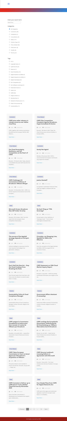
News (13, 40)
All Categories (14, 29)
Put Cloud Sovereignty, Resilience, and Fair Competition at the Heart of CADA (18, 152)
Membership (15, 98)
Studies (13, 50)
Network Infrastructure (17, 101)
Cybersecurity (15, 67)
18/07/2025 (46, 359)
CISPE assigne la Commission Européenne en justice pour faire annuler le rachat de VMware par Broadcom (18, 324)
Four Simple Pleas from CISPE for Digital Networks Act (47, 384)
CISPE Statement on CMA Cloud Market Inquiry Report (47, 266)
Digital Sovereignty (16, 80)
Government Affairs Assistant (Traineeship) (47, 295)
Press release (15, 45)
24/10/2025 (46, 214)
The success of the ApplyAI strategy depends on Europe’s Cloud (19, 238)
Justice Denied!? (42, 180)
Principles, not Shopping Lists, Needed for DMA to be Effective (47, 238)
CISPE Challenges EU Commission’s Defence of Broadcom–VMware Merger (18, 181)
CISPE (11, 127)
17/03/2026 (18, 158)
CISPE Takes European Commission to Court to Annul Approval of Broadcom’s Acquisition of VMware (19, 354)
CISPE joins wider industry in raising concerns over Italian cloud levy (18, 122)
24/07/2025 (18, 330)
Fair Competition (15, 82)
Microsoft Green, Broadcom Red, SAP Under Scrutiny (18, 210)
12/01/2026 (46, 153)
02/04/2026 (18, 127)
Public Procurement (16, 103)
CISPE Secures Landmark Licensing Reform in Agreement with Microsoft (46, 354)
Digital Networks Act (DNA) (18, 77)
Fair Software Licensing (17, 85)
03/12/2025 (46, 184)
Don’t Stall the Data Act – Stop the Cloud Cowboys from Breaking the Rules (19, 267)
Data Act (13, 69)
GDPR (13, 93)
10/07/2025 (46, 388)
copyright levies (15, 64)
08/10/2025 (18, 243)
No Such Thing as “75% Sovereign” (44, 210)
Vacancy (13, 53)
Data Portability (15, 72)
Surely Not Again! (42, 149)
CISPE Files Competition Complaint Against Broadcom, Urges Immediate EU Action (47, 122)
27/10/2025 (18, 214)
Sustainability (15, 106)
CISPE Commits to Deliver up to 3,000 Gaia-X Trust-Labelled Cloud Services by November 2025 (19, 385)
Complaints (14, 34)
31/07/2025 (46, 270)
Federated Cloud (15, 88)
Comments (14, 32)
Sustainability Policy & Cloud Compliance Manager (18, 295)
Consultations (15, 37)
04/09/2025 (18, 272)
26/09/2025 (46, 243)
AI (12, 61)
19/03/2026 (46, 127)
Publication (14, 47)
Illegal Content (15, 96)
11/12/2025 (18, 187)
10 (41, 409)
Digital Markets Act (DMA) (18, 75)
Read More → (12, 137)
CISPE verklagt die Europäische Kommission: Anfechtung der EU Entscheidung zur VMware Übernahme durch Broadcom (47, 324)
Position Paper (15, 42)
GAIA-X (13, 90)
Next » (46, 409)
